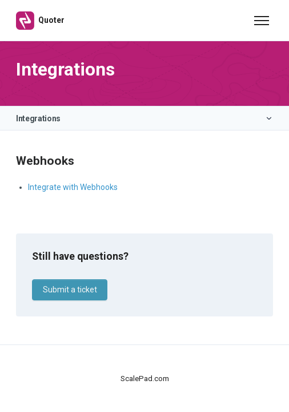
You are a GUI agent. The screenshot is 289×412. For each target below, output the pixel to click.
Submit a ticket (70, 289)
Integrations (38, 118)
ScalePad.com (145, 378)
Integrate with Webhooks (73, 187)
